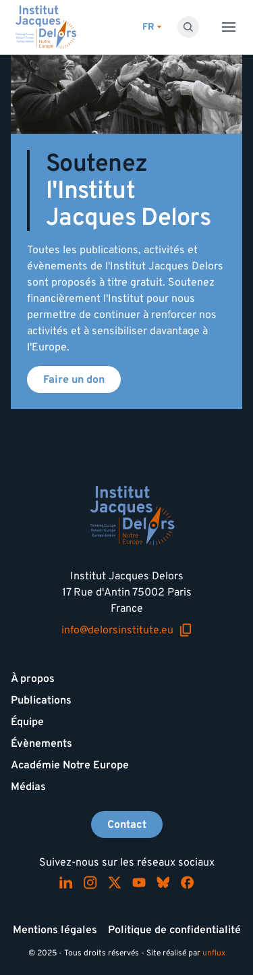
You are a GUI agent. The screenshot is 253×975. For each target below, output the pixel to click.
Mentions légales (55, 929)
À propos (33, 678)
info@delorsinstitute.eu (126, 630)
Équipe (27, 721)
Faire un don (74, 379)
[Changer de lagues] (152, 27)
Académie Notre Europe (70, 765)
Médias (28, 786)
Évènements (41, 743)
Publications (41, 700)
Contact (126, 824)
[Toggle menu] (228, 27)
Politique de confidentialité (174, 929)
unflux (213, 953)
